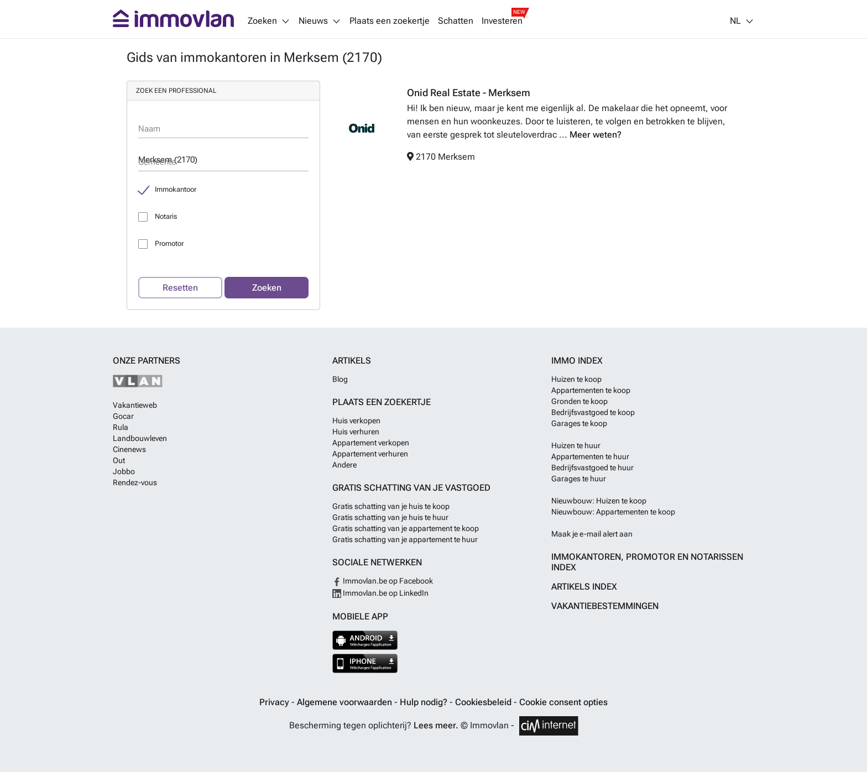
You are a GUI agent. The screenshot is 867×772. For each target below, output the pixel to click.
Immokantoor (175, 189)
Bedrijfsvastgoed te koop (593, 412)
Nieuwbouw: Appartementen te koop (613, 511)
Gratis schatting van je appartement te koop (405, 528)
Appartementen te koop (590, 390)
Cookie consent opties (563, 702)
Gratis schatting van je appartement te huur (405, 539)
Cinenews (129, 449)
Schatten (455, 21)
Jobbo (124, 471)
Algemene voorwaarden (345, 702)
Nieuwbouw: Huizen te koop (598, 500)
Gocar (123, 416)
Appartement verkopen (370, 442)
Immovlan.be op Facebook (382, 580)
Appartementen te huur (590, 456)
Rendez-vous (135, 482)
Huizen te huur (575, 445)
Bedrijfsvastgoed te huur (592, 467)
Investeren (502, 21)
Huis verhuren (355, 431)
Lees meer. (436, 725)
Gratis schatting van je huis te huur (390, 517)
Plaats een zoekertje (389, 21)
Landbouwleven (140, 438)
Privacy (275, 702)
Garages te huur (578, 478)
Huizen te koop (576, 379)
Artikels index (584, 586)
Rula (120, 427)
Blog (340, 379)
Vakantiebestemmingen (605, 606)
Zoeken (266, 287)
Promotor (169, 243)
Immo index (577, 360)
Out (119, 460)
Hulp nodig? (425, 702)
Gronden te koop (579, 401)
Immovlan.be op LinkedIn (380, 593)
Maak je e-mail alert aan (592, 533)
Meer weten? (595, 134)
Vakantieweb (135, 405)
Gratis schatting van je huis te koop (391, 506)
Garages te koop (579, 423)
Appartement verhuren (370, 453)
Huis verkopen (356, 420)
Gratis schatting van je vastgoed (411, 487)
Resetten (180, 287)
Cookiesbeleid (484, 702)
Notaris (166, 216)
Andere (344, 464)
